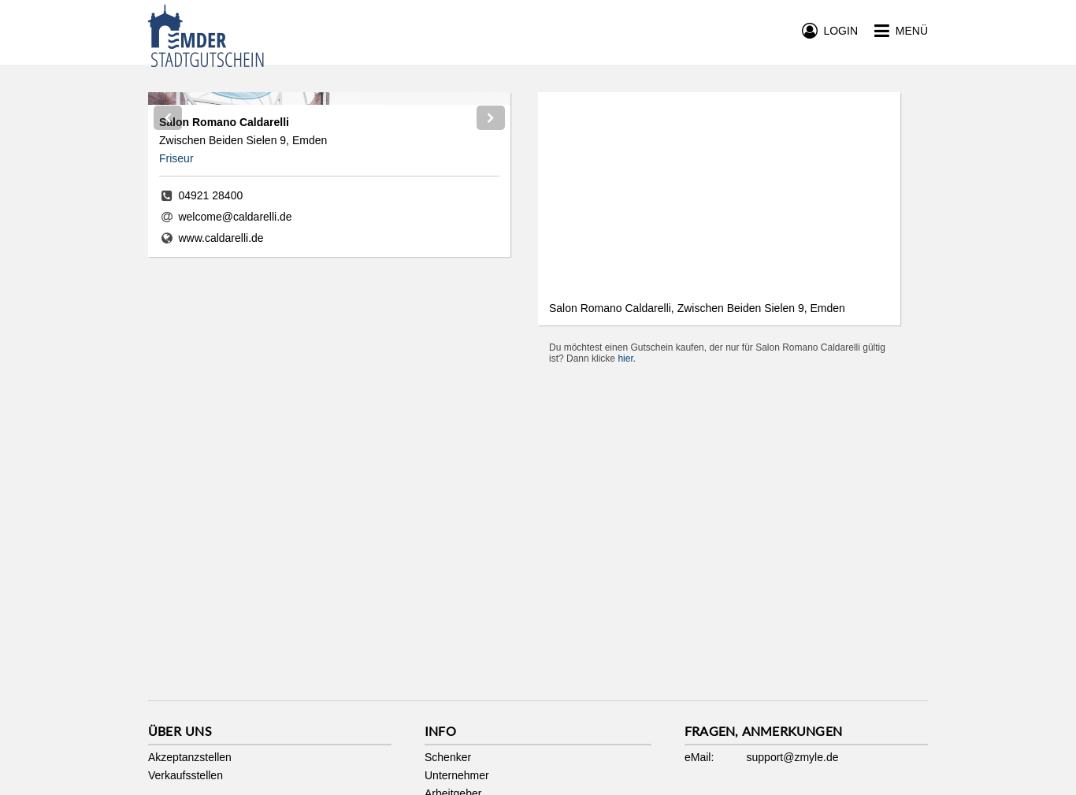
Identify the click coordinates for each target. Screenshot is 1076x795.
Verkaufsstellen (185, 775)
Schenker (448, 757)
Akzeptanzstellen (190, 757)
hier (625, 358)
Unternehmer (457, 775)
